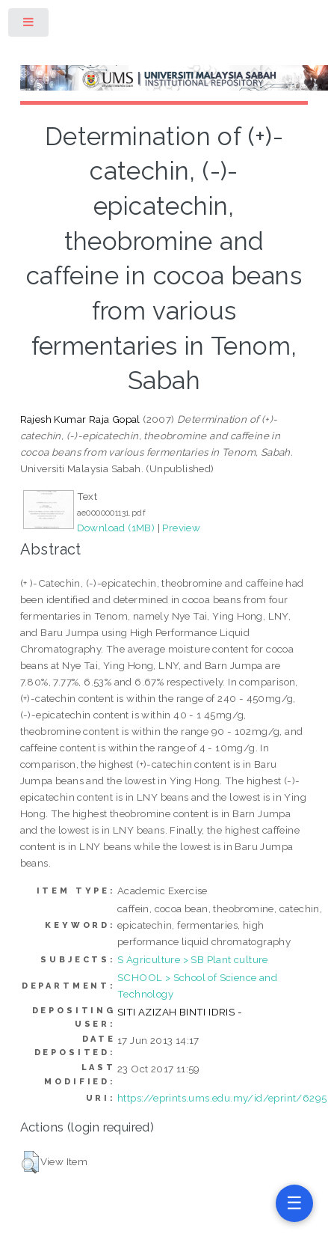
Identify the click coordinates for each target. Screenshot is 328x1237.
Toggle (29, 25)
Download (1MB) (116, 528)
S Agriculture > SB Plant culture (192, 959)
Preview (181, 528)
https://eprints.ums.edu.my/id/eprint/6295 (222, 1098)
